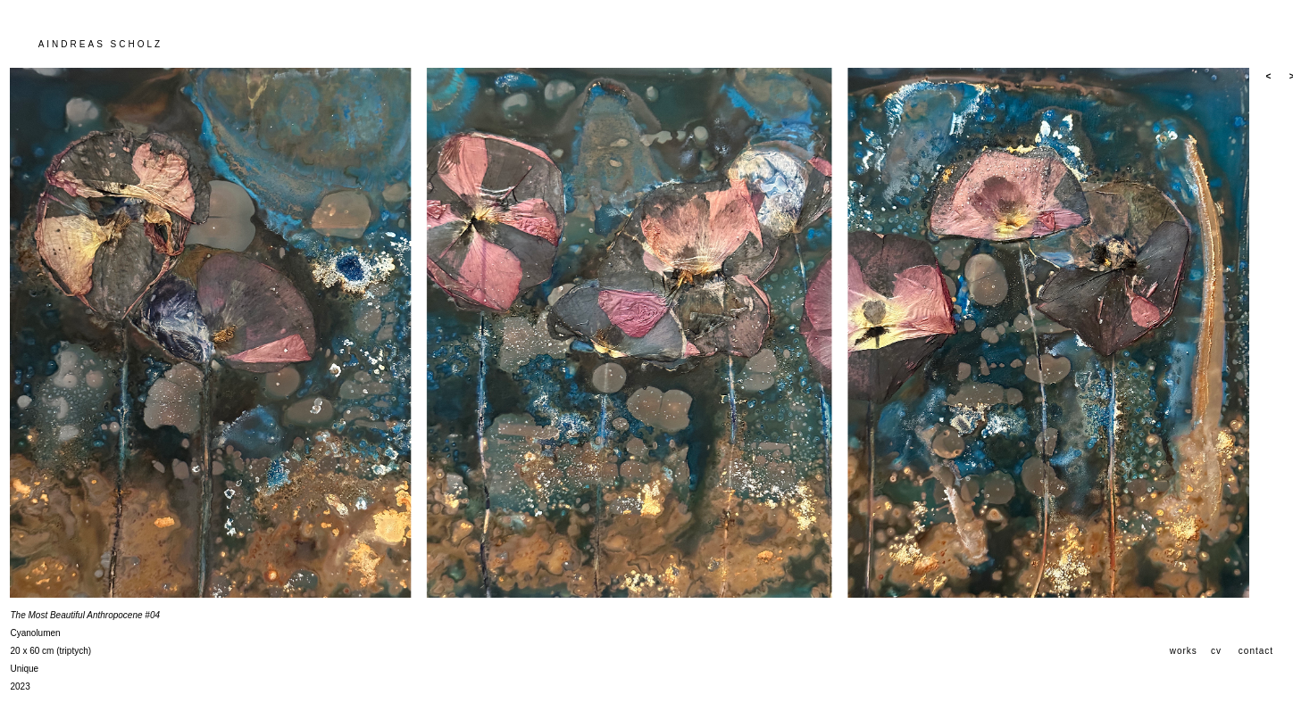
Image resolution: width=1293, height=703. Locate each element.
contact (1256, 651)
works (1183, 651)
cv (1216, 651)
